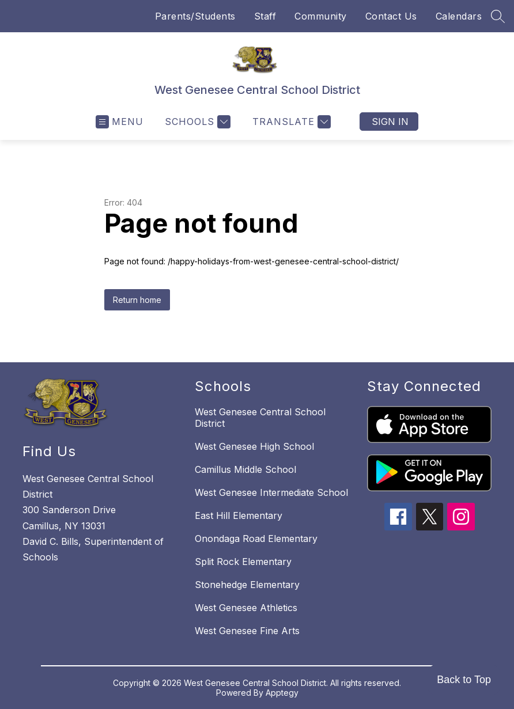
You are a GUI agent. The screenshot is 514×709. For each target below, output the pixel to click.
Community (320, 16)
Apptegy (282, 692)
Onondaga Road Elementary (256, 538)
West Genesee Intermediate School (271, 492)
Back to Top (464, 679)
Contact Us (391, 16)
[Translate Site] (290, 122)
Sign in (390, 121)
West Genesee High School (254, 446)
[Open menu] (119, 122)
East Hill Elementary (238, 515)
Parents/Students (195, 16)
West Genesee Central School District (260, 417)
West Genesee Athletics (246, 607)
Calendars (459, 16)
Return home (137, 300)
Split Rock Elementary (243, 561)
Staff (265, 16)
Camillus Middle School (245, 469)
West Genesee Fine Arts (247, 630)
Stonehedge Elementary (247, 584)
